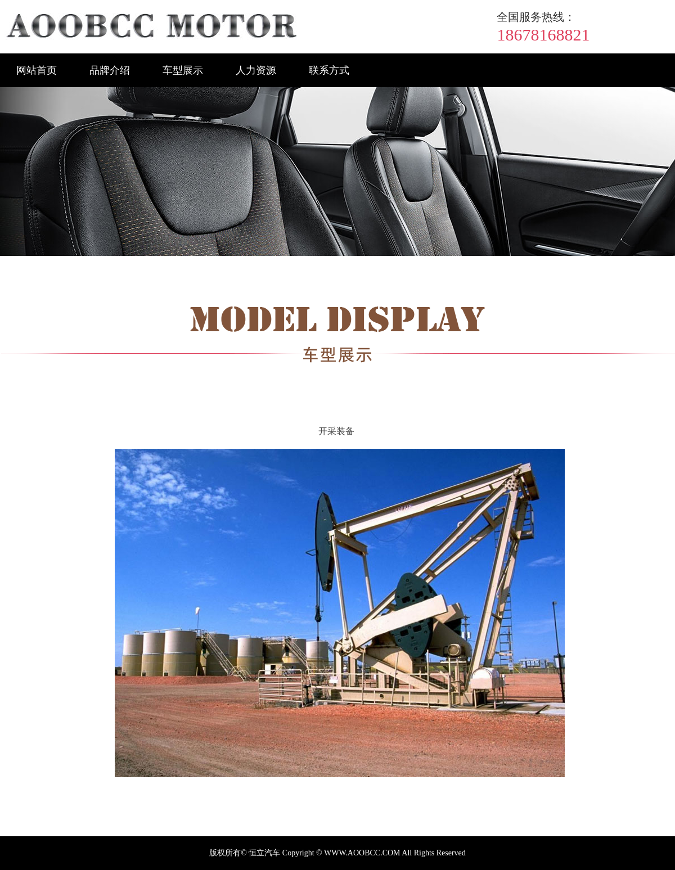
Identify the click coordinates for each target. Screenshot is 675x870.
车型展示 (183, 70)
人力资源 (256, 70)
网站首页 (36, 70)
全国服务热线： (536, 17)
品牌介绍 (109, 70)
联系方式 (329, 70)
